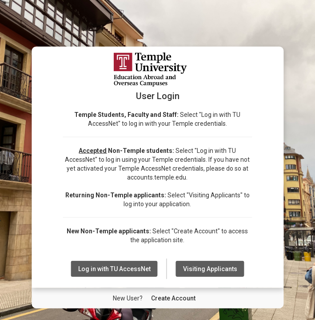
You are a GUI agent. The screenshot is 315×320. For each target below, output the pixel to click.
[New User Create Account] (173, 298)
